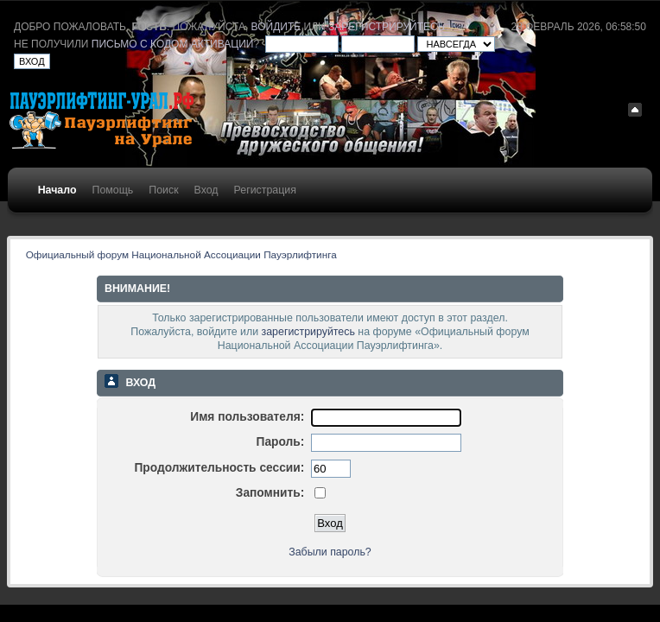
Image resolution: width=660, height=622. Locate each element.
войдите (276, 27)
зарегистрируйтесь (386, 27)
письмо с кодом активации (173, 44)
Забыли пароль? (330, 552)
